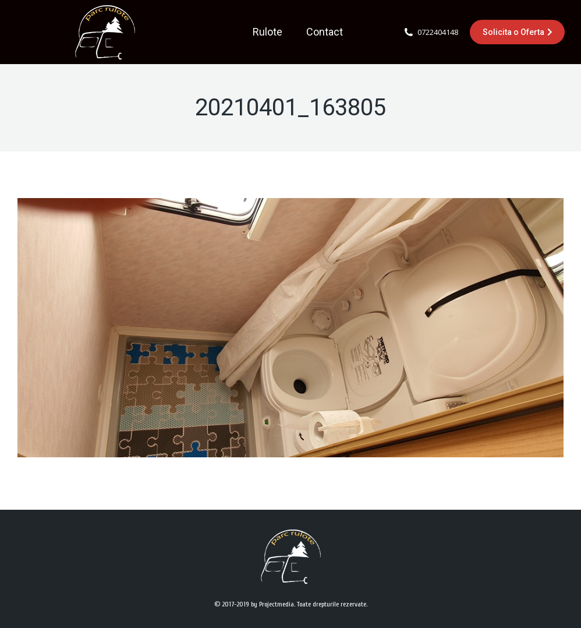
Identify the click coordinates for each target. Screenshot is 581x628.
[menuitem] (267, 32)
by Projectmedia (272, 604)
